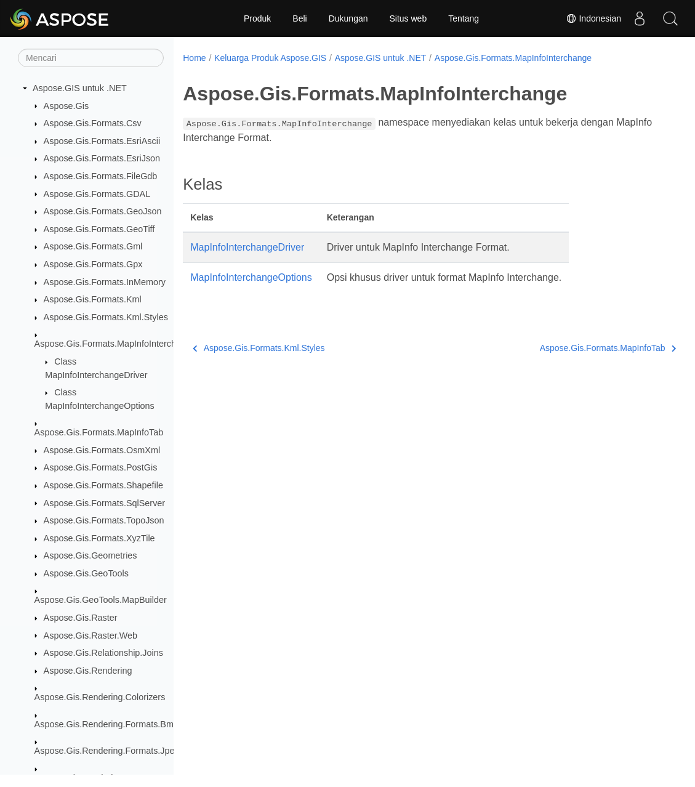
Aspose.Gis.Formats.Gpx (93, 264)
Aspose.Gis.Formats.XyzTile (99, 538)
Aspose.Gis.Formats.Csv (93, 123)
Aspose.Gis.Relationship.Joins (103, 653)
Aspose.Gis (66, 106)
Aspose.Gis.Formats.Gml (93, 246)
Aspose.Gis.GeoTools (86, 573)
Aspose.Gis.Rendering (88, 671)
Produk (257, 18)
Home (194, 58)
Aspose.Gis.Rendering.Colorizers (100, 697)
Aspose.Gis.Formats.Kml (93, 299)
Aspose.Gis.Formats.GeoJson (103, 211)
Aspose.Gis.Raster (81, 618)
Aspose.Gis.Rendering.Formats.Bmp (106, 724)
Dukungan (348, 18)
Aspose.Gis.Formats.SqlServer (105, 503)
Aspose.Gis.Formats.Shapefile (103, 485)
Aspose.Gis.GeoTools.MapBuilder (100, 600)
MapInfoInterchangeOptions (250, 277)
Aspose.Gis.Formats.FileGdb (101, 176)
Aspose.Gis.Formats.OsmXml (102, 450)
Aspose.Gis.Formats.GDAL (97, 194)
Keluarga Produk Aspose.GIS (270, 58)
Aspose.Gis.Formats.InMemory (105, 282)
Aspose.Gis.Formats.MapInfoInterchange (115, 344)
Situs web (408, 18)
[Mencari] (91, 58)
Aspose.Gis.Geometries (90, 555)
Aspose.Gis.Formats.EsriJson (102, 158)
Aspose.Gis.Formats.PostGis (101, 467)
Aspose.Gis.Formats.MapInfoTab (99, 432)
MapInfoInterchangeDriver (247, 247)
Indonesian (593, 18)
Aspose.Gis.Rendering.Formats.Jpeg (107, 751)
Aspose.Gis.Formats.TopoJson (104, 520)
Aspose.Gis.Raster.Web (91, 635)
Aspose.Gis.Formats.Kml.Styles (106, 317)
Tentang (463, 18)
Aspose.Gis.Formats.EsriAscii (102, 141)
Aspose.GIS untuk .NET (80, 88)
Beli (299, 18)
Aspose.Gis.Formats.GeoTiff (99, 229)
